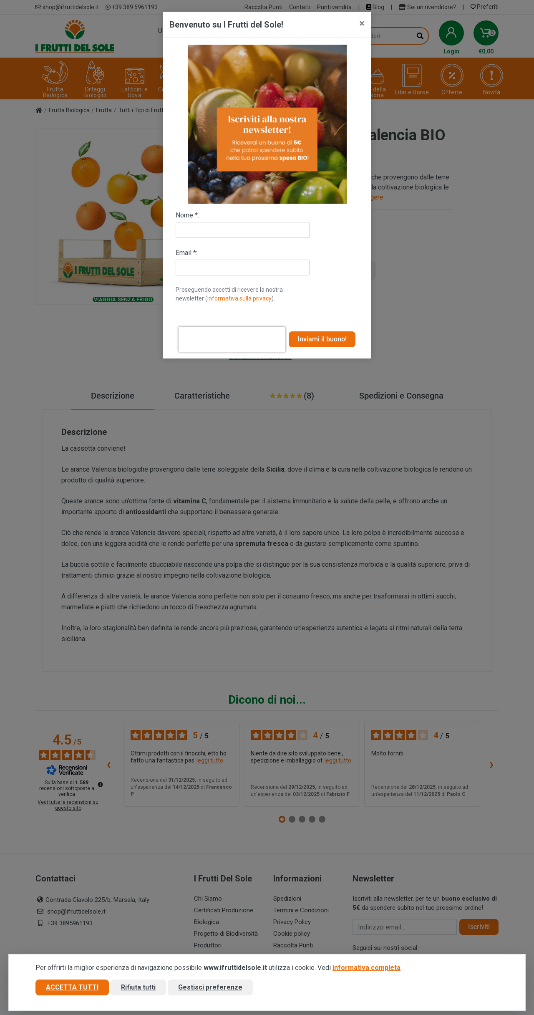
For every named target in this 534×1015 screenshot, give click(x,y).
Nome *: (187, 215)
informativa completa (366, 968)
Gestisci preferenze (210, 987)
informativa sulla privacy (239, 298)
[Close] (362, 23)
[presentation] (232, 339)
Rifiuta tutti (138, 987)
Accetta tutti (72, 987)
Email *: (186, 253)
